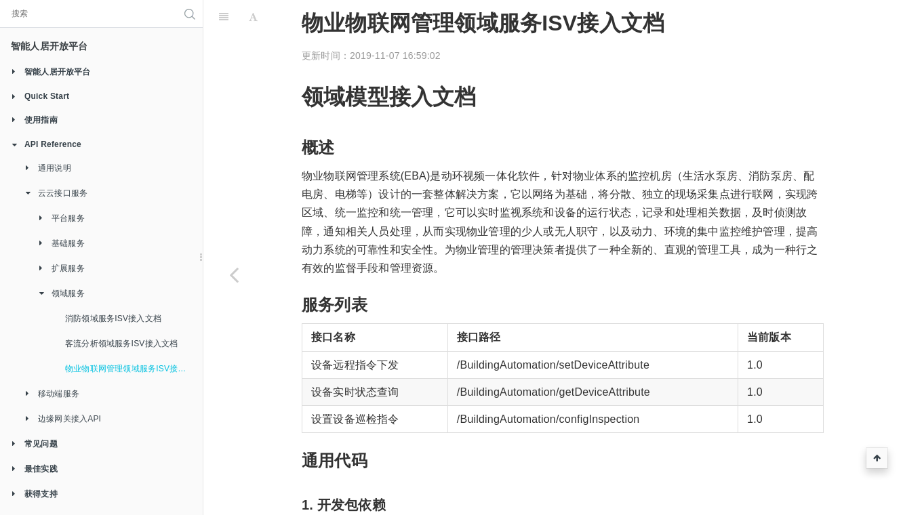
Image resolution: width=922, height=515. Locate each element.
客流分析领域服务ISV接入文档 (121, 343)
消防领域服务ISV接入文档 (113, 318)
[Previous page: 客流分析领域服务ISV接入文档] (233, 274)
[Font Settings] (253, 17)
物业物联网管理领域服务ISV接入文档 (134, 368)
